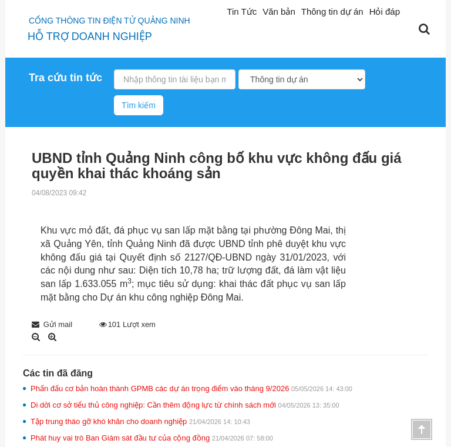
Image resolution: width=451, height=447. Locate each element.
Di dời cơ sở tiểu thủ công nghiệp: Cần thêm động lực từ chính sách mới (185, 405)
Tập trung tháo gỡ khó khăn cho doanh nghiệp (140, 421)
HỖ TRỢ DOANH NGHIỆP (90, 36)
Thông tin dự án (332, 11)
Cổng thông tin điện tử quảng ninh (109, 20)
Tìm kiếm (139, 105)
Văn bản (278, 11)
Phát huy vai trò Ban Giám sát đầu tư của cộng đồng (152, 437)
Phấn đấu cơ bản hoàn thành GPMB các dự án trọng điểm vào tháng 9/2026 (191, 388)
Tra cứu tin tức (65, 78)
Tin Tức (242, 11)
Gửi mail (52, 324)
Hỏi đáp (384, 11)
